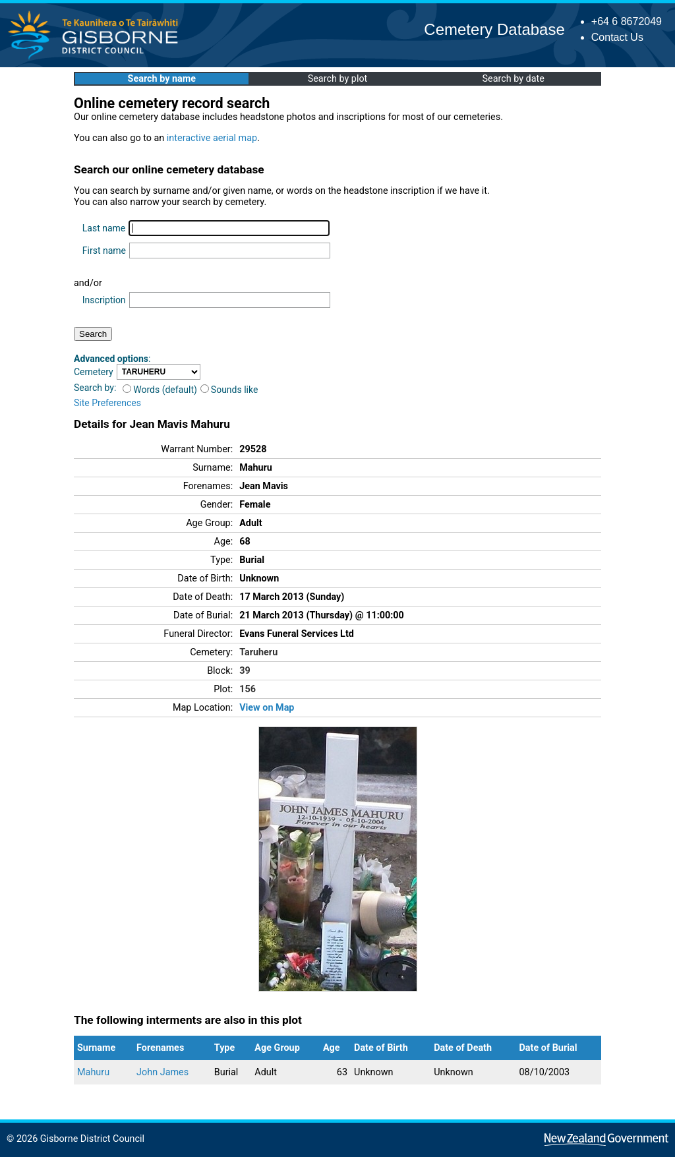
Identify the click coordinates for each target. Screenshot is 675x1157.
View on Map (266, 707)
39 (244, 670)
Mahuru (93, 1072)
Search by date (513, 78)
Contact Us (617, 37)
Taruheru (258, 652)
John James (162, 1072)
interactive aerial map (212, 138)
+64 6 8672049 (626, 21)
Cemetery (93, 372)
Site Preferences (107, 403)
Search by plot (338, 78)
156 (247, 689)
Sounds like (229, 389)
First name (104, 250)
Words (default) (160, 389)
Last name (103, 228)
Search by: (95, 387)
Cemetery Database (494, 29)
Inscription (104, 300)
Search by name (162, 78)
